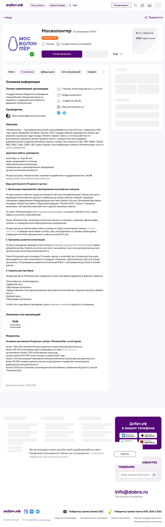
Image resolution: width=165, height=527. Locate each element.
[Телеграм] (37, 511)
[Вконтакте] (31, 511)
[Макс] (25, 511)
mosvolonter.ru (69, 349)
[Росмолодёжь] (44, 520)
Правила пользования (120, 518)
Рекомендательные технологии (147, 521)
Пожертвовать (121, 5)
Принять (122, 453)
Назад (7, 17)
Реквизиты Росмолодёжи (65, 518)
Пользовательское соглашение (93, 518)
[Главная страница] (14, 5)
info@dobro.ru (131, 492)
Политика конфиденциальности (147, 518)
